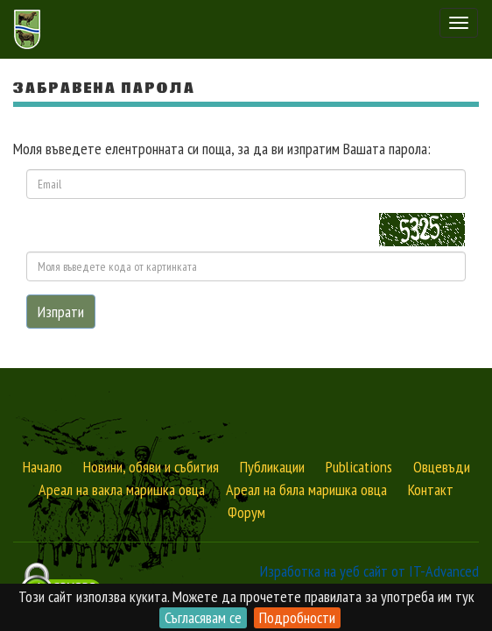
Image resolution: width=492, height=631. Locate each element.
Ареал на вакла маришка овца (122, 489)
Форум (246, 512)
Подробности (297, 617)
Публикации (272, 467)
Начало (42, 467)
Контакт (430, 489)
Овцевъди (441, 467)
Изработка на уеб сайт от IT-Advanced (369, 571)
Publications (359, 467)
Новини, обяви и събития (151, 467)
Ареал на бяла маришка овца (306, 489)
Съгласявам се (203, 617)
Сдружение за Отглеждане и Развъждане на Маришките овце (30, 29)
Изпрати (61, 311)
